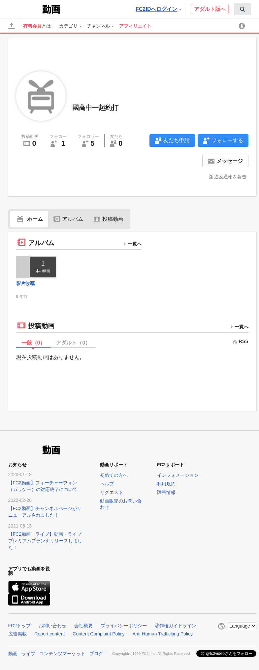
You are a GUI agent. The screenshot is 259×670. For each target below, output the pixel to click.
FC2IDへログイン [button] (158, 9)
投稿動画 (108, 219)
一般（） (33, 343)
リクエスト (111, 492)
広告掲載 (17, 633)
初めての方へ (114, 475)
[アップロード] (11, 26)
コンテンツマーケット (62, 653)
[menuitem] (242, 9)
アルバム (68, 219)
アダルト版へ (210, 9)
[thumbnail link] (36, 267)
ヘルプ (107, 483)
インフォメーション (178, 475)
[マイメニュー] (243, 26)
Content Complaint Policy (98, 633)
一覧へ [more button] (132, 243)
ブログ (96, 653)
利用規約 (166, 483)
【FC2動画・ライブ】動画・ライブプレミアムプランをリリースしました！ (45, 540)
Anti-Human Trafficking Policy (163, 633)
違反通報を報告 (230, 176)
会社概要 (83, 625)
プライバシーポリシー (124, 625)
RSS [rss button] (240, 341)
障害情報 (166, 492)
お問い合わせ (52, 625)
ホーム (29, 219)
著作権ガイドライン (175, 625)
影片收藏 (25, 283)
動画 (12, 653)
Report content (50, 633)
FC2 (24, 8)
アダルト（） (73, 343)
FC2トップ (19, 625)
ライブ (28, 653)
